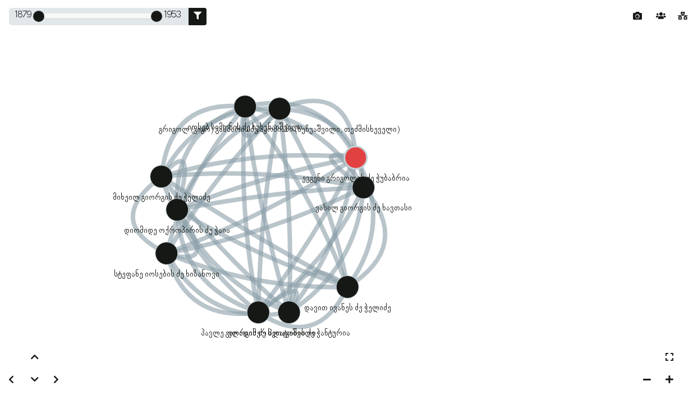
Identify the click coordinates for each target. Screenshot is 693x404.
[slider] (38, 16)
